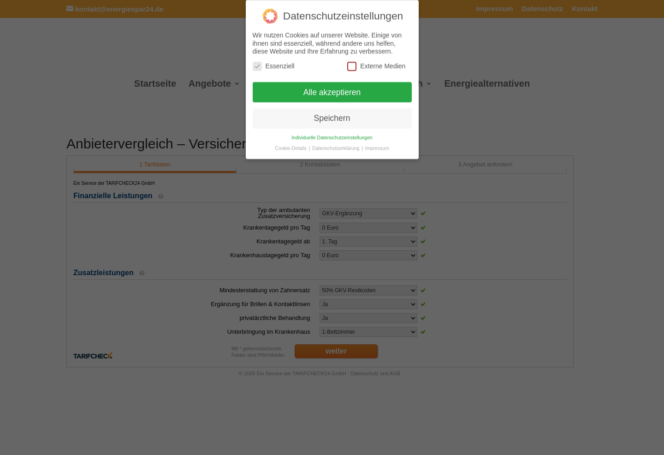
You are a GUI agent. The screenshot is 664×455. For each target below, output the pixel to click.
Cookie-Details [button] (291, 147)
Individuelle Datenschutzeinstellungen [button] (332, 136)
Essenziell (274, 65)
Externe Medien (376, 65)
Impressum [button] (377, 147)
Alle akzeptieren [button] (332, 91)
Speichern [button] (332, 117)
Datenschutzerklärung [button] (336, 147)
